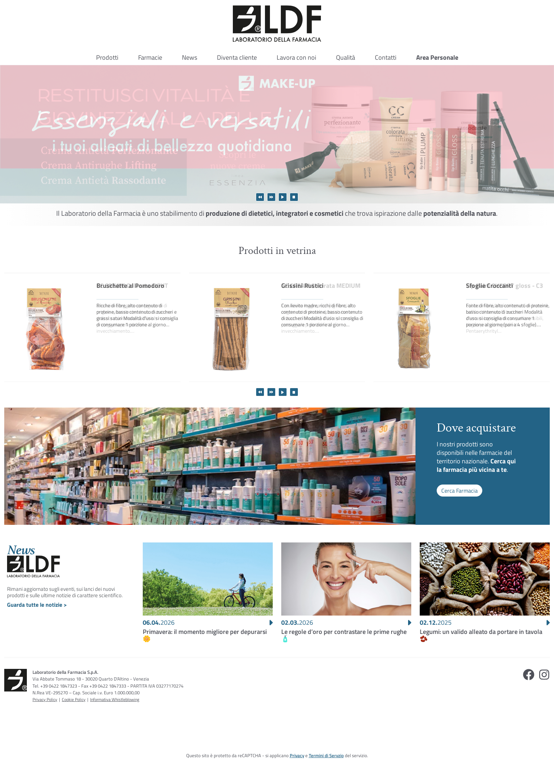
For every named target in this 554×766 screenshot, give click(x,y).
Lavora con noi (296, 57)
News (189, 57)
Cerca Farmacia (459, 490)
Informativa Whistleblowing (114, 699)
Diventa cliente (237, 57)
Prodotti (107, 57)
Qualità (345, 57)
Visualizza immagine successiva (271, 197)
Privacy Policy (45, 699)
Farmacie (150, 57)
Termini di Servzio (326, 755)
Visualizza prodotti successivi (271, 392)
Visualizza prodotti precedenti (260, 392)
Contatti (385, 57)
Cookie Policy (74, 699)
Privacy (297, 755)
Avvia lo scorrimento (282, 197)
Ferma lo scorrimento (294, 197)
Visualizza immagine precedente (260, 197)
